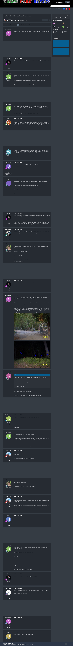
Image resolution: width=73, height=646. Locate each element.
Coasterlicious (8, 414)
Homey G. (8, 515)
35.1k (8, 253)
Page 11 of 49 (37, 24)
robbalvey (10, 19)
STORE (59, 8)
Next (30, 24)
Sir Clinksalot (8, 372)
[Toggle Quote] (15, 374)
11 (17, 24)
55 (9, 239)
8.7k (8, 189)
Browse (5, 6)
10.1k (8, 82)
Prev (6, 24)
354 (9, 525)
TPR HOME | (52, 8)
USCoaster (8, 162)
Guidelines (9, 8)
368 (9, 172)
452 (9, 424)
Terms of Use (5, 644)
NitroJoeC (8, 450)
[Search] (56, 6)
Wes (8, 148)
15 (25, 24)
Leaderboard (25, 8)
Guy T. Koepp (8, 73)
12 (19, 24)
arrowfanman (8, 29)
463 (9, 128)
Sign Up (68, 2)
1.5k (8, 598)
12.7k (8, 157)
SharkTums (8, 244)
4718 (8, 58)
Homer (8, 632)
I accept (67, 643)
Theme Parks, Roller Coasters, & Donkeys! (19, 20)
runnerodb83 (8, 229)
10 (15, 24)
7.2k (8, 381)
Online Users (19, 8)
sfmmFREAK (8, 588)
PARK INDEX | (56, 8)
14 (23, 24)
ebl (8, 179)
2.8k (8, 627)
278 (9, 68)
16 (27, 24)
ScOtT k (8, 118)
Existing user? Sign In (60, 2)
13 (21, 24)
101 (9, 460)
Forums (4, 8)
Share (39, 19)
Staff (14, 8)
